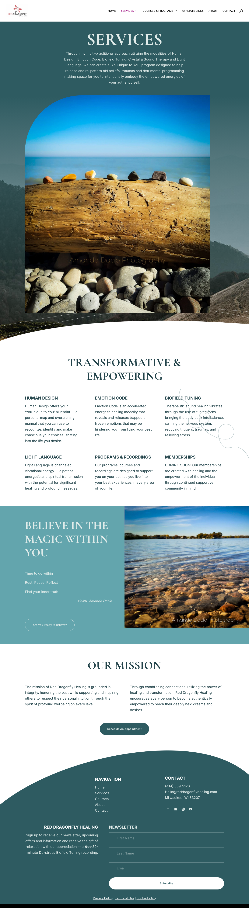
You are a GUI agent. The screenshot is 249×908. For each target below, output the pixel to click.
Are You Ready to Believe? (50, 624)
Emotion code (111, 398)
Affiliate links (193, 10)
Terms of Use (124, 898)
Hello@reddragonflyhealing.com (191, 792)
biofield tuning (183, 398)
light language (43, 457)
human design (41, 398)
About (213, 10)
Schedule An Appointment (124, 728)
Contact (229, 10)
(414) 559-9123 (177, 786)
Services (127, 10)
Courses (102, 799)
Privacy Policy (103, 898)
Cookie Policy (146, 898)
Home (112, 10)
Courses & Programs (158, 10)
